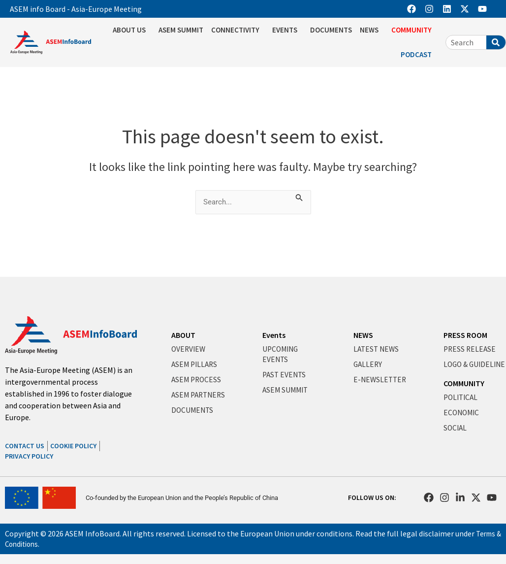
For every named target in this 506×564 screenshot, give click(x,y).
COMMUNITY (463, 393)
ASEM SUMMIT (180, 29)
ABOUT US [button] (132, 30)
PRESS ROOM (465, 335)
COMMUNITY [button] (414, 30)
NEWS (363, 335)
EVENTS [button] (287, 30)
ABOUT (183, 335)
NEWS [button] (371, 30)
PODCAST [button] (419, 55)
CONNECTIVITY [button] (237, 30)
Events (273, 335)
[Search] (496, 42)
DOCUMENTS (331, 29)
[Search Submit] (302, 196)
